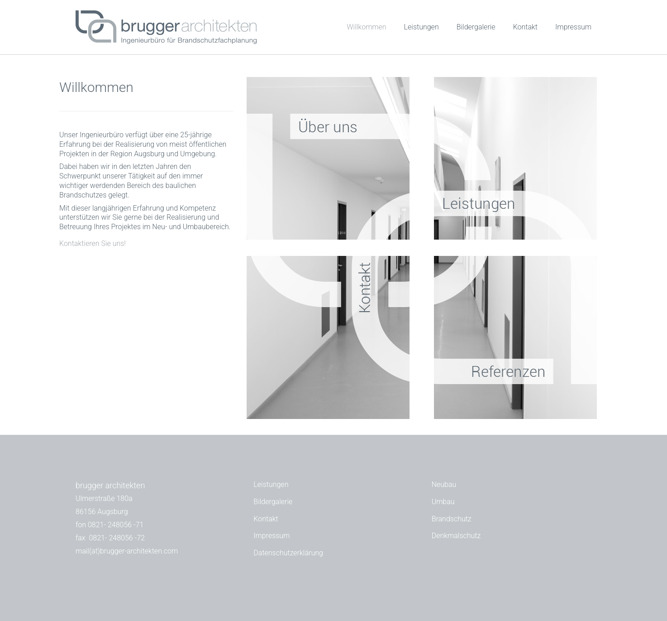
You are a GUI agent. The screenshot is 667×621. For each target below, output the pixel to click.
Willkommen (366, 27)
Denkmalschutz (456, 535)
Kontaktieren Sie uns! (92, 243)
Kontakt (525, 27)
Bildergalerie (476, 27)
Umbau (443, 501)
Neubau (444, 484)
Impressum (573, 27)
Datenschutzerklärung (288, 553)
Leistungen (421, 27)
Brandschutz (452, 519)
